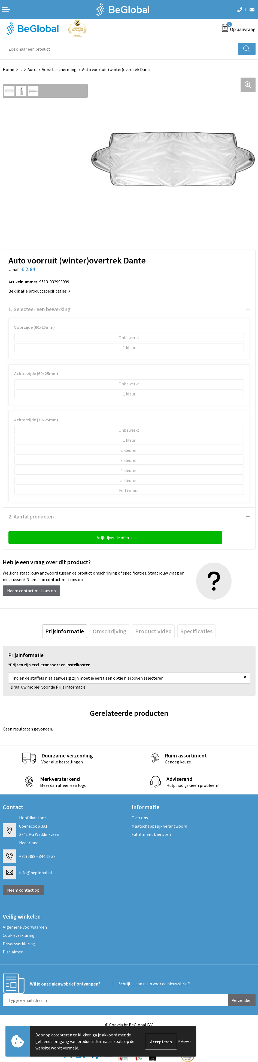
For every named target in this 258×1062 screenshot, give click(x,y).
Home (8, 69)
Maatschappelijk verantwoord (159, 826)
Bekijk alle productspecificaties (39, 291)
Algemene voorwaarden (25, 927)
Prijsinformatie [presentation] (64, 631)
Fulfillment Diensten (151, 834)
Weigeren (184, 1041)
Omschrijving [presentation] (109, 631)
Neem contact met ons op (31, 590)
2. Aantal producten (31, 516)
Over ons (140, 817)
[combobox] (120, 49)
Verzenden (241, 1000)
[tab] (64, 631)
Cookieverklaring (19, 935)
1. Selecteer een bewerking (39, 309)
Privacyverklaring (19, 943)
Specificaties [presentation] (196, 631)
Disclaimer (13, 951)
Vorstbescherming (59, 69)
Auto (32, 69)
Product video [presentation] (153, 631)
